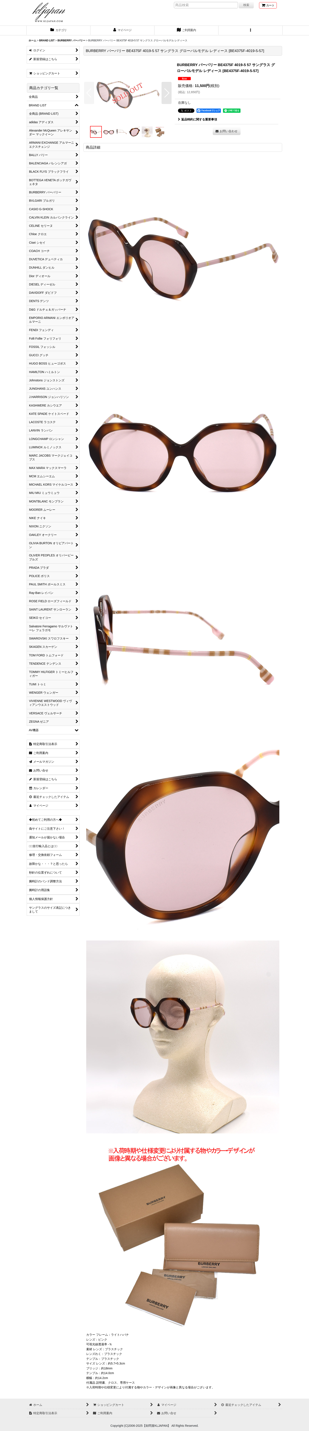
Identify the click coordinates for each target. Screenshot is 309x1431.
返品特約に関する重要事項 (197, 119)
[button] (251, 30)
